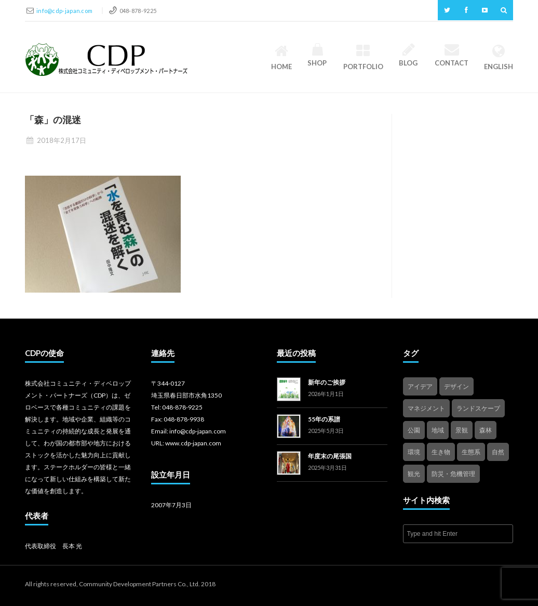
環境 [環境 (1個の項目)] (414, 452)
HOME (281, 57)
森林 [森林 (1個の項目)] (485, 430)
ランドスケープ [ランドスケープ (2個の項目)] (478, 408)
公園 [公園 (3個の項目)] (414, 430)
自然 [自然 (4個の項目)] (498, 452)
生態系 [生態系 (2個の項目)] (471, 452)
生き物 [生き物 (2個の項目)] (441, 452)
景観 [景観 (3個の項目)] (461, 430)
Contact (451, 55)
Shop (317, 55)
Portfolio (363, 57)
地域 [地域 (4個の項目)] (438, 430)
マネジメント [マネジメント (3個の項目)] (426, 408)
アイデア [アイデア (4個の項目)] (420, 386)
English (498, 57)
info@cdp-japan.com (65, 10)
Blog (409, 55)
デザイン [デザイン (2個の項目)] (456, 386)
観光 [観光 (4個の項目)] (414, 474)
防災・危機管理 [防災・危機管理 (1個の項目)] (453, 474)
